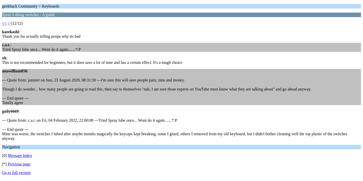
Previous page (19, 164)
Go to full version (16, 172)
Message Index (20, 155)
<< (4, 23)
